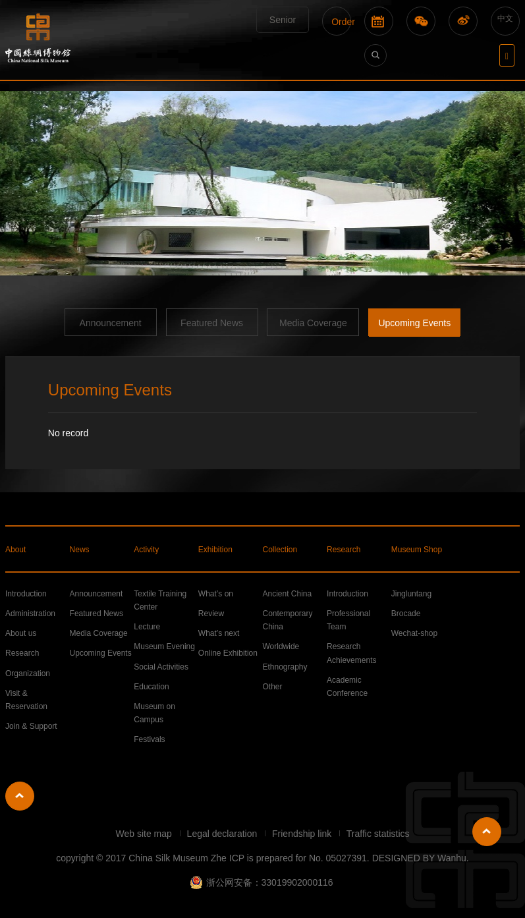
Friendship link (303, 833)
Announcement (111, 323)
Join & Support (31, 726)
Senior (282, 19)
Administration (30, 613)
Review (211, 613)
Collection (279, 549)
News (80, 549)
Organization (27, 673)
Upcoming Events (414, 323)
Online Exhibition (228, 653)
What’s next (218, 633)
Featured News (211, 323)
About (15, 549)
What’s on (215, 593)
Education (151, 686)
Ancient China (287, 593)
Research (343, 549)
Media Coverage (313, 323)
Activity (146, 549)
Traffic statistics (378, 833)
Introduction (26, 593)
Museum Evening (164, 646)
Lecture (147, 626)
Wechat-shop (414, 633)
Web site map (144, 833)
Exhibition (215, 549)
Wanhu (451, 858)
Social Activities (161, 667)
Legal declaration (223, 833)
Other (272, 686)
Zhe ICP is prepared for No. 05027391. (290, 858)
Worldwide (280, 646)
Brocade (406, 613)
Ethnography (284, 667)
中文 (505, 18)
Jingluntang (411, 593)
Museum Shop (416, 549)
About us (20, 633)
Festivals (149, 739)
